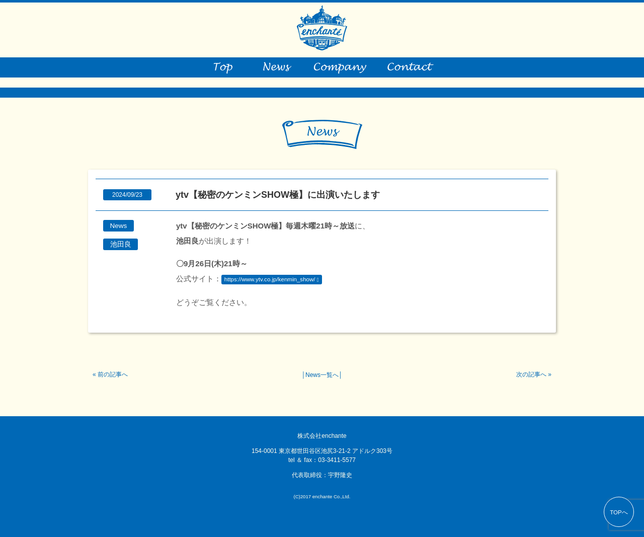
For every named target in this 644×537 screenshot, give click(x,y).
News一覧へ (322, 374)
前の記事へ (113, 374)
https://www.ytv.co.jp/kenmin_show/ (269, 279)
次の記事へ (531, 374)
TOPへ (619, 512)
